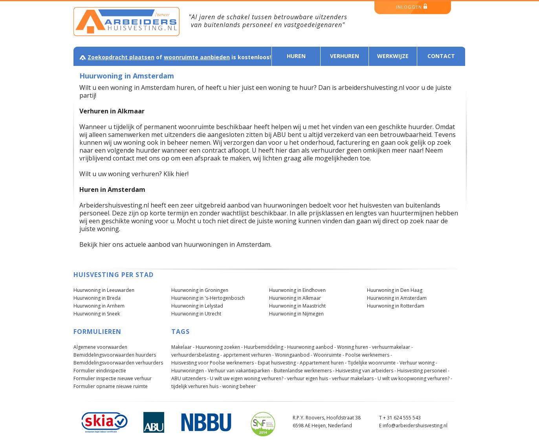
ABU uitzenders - (190, 378)
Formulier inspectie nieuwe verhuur (112, 378)
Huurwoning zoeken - (219, 347)
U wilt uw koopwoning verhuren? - (415, 378)
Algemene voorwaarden (100, 347)
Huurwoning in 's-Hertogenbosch (208, 298)
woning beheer (239, 386)
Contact (441, 56)
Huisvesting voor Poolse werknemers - (214, 362)
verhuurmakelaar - (392, 347)
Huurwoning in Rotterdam (395, 306)
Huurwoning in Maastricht (297, 306)
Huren (296, 56)
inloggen (411, 7)
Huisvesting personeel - (423, 370)
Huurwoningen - (189, 370)
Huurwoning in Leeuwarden (103, 290)
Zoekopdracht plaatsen (121, 57)
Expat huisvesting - (278, 362)
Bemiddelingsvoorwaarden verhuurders (118, 362)
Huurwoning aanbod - (311, 347)
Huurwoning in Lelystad (197, 306)
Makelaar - (182, 347)
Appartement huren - (323, 362)
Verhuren (344, 56)
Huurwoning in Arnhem (99, 306)
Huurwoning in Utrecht (196, 313)
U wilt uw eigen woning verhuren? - (248, 378)
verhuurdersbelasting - (196, 355)
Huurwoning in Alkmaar (295, 298)
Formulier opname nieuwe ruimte (110, 386)
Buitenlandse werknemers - (304, 370)
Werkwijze (393, 56)
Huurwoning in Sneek (96, 313)
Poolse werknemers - (368, 355)
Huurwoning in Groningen (199, 290)
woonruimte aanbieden (197, 57)
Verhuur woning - (418, 362)
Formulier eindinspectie (99, 370)
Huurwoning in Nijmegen (296, 313)
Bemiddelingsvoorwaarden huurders (114, 355)
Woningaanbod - (293, 355)
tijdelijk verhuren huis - (196, 386)
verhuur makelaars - (354, 378)
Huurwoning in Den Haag (394, 290)
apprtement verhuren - (248, 355)
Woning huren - (354, 347)
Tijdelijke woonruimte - (373, 362)
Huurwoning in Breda (97, 298)
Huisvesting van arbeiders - (366, 370)
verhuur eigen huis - (309, 378)
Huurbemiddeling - (265, 347)
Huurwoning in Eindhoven (297, 290)
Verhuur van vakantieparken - (240, 370)
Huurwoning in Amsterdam (397, 298)
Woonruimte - (329, 355)
